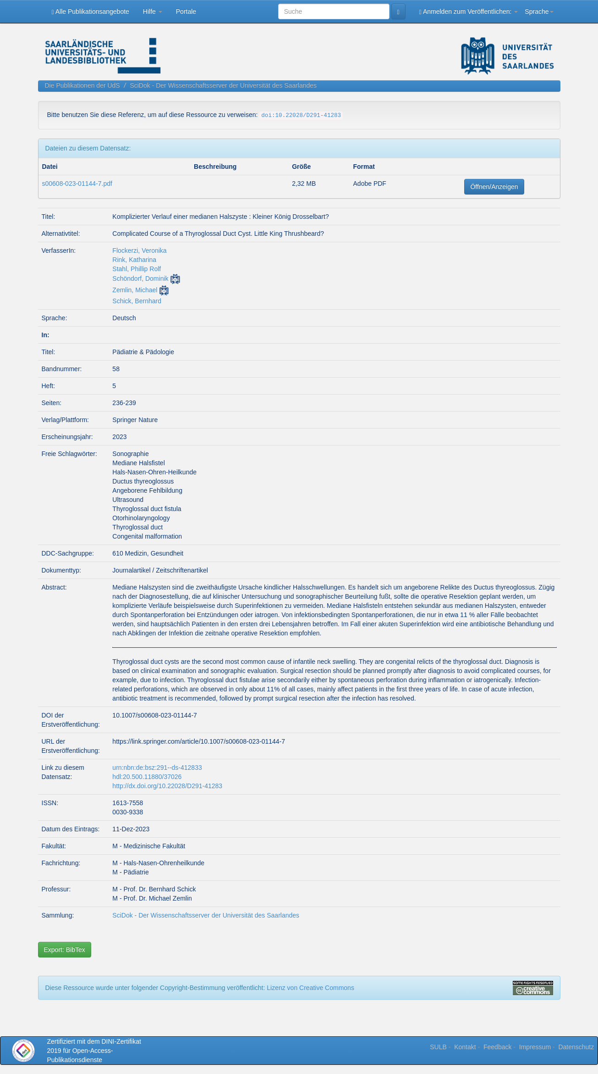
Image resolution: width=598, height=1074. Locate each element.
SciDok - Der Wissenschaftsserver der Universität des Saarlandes (223, 85)
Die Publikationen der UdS (82, 85)
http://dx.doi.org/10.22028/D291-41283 (167, 786)
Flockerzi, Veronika (139, 250)
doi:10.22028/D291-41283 (301, 115)
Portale (186, 11)
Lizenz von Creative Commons (310, 987)
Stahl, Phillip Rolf (136, 269)
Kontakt (465, 1047)
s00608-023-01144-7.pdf (77, 183)
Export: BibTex (64, 949)
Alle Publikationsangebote (90, 12)
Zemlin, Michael (134, 290)
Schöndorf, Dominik (140, 278)
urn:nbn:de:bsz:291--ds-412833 (157, 767)
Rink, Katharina (134, 259)
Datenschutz (576, 1047)
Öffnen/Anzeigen (494, 186)
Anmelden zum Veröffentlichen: (468, 12)
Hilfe (152, 11)
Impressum (535, 1047)
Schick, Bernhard (136, 301)
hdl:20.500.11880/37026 (146, 776)
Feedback (497, 1047)
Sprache (539, 11)
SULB (438, 1047)
